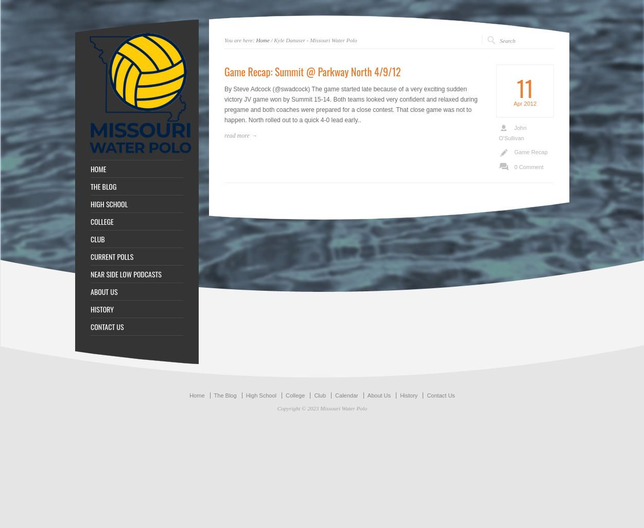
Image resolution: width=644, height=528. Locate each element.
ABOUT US (104, 291)
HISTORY (102, 309)
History (408, 395)
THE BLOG (103, 186)
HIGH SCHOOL (109, 204)
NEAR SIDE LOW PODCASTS (126, 274)
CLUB (98, 239)
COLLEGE (102, 221)
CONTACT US (107, 327)
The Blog (225, 395)
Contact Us (441, 395)
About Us (379, 395)
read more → (240, 135)
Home (262, 40)
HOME (98, 169)
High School (261, 395)
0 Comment (529, 167)
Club (320, 395)
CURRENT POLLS (112, 256)
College (295, 395)
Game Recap (531, 152)
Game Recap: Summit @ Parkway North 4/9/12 (312, 71)
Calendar (346, 395)
